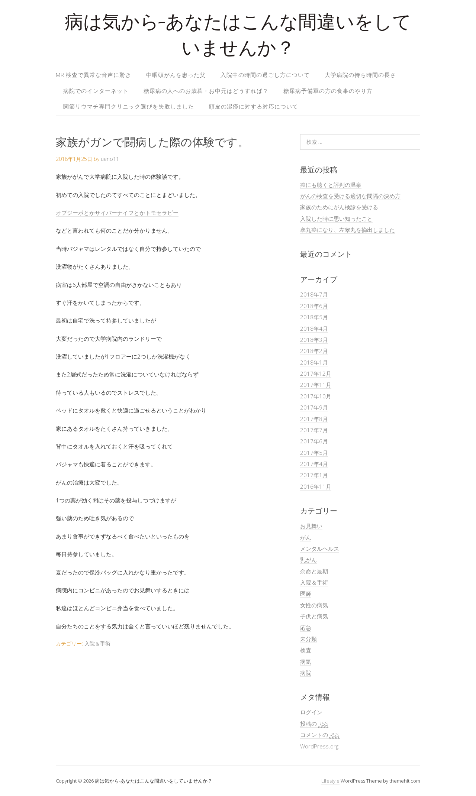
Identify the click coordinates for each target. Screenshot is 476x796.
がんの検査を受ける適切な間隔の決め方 (350, 196)
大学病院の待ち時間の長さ (360, 74)
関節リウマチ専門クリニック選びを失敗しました (128, 106)
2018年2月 (314, 351)
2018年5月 (314, 317)
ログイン (311, 712)
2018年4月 (314, 328)
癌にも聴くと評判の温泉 (330, 184)
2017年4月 (314, 463)
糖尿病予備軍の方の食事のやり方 (328, 90)
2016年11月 (315, 486)
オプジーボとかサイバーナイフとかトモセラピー (117, 212)
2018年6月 (314, 306)
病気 (305, 661)
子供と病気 (314, 616)
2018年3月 (314, 339)
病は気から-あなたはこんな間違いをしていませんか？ (238, 37)
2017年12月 (315, 373)
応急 (305, 627)
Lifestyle (330, 780)
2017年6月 (314, 441)
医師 (305, 593)
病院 (305, 672)
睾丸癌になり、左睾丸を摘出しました (347, 229)
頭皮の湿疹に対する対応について (253, 106)
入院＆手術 (97, 643)
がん (305, 537)
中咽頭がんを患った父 (176, 74)
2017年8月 (314, 419)
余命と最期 (314, 571)
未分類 (308, 639)
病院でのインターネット (96, 90)
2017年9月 (314, 407)
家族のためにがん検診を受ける (339, 207)
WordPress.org (319, 746)
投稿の (314, 724)
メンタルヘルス (319, 548)
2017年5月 (314, 452)
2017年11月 (315, 384)
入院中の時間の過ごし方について (265, 74)
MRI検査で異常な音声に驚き (93, 74)
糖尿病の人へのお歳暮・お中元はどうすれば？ (206, 90)
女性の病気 (314, 605)
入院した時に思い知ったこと (336, 218)
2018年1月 (314, 362)
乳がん (308, 559)
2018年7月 (314, 294)
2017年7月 (314, 430)
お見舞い (311, 526)
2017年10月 (315, 396)
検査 (305, 650)
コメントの (320, 735)
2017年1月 (314, 475)
